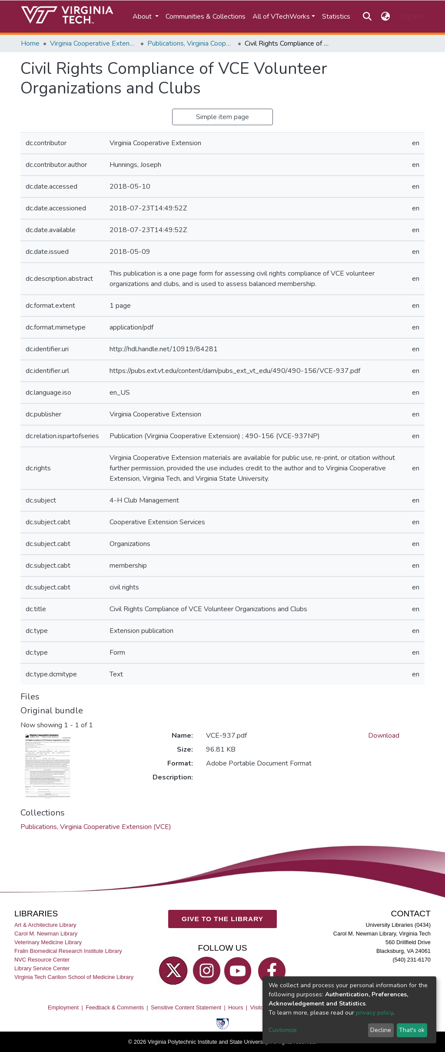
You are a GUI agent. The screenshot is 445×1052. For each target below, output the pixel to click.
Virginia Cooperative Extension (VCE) (93, 43)
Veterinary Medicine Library (48, 942)
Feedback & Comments (115, 1007)
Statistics (336, 16)
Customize (283, 1030)
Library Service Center (42, 968)
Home (30, 43)
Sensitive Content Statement (186, 1007)
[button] (385, 16)
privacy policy (374, 1013)
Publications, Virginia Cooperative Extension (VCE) (190, 43)
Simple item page (222, 117)
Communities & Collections (206, 16)
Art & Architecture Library (45, 924)
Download (383, 735)
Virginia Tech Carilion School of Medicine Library (73, 977)
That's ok (412, 1030)
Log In (409, 16)
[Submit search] (367, 16)
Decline (380, 1030)
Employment (63, 1007)
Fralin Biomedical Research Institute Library (68, 950)
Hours (235, 1007)
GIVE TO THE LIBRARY (222, 918)
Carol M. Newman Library (45, 933)
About (143, 16)
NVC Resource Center (42, 959)
